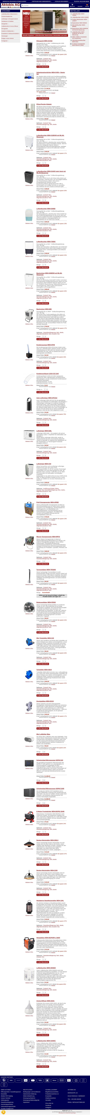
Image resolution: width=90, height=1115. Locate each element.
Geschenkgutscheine (7, 1104)
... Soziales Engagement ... (61, 1)
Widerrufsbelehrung (28, 1096)
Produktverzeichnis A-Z (52, 1094)
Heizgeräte (4, 23)
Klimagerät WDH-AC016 (44, 41)
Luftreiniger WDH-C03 (43, 464)
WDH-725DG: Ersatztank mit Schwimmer (79, 37)
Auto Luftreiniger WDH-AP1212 (46, 398)
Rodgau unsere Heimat (7, 38)
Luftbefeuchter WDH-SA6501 (46, 1041)
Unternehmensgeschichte (8, 1106)
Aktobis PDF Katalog (7, 1096)
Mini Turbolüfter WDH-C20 (45, 638)
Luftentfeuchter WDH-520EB (45, 208)
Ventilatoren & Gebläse (7, 21)
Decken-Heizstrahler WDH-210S (46, 870)
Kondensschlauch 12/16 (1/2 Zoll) (47, 373)
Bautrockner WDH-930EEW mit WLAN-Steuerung (49, 274)
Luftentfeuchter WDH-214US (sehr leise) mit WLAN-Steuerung (51, 172)
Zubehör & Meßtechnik (7, 31)
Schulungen (4, 36)
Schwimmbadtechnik (6, 16)
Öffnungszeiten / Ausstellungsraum (11, 1092)
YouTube (48, 1109)
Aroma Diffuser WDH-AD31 (45, 1001)
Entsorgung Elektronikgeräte (31, 1100)
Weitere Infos (29, 55)
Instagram (48, 1107)
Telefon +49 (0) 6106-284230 (81, 1)
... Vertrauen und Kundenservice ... (41, 1)
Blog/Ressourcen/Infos (51, 1092)
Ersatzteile (48, 1096)
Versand (53, 55)
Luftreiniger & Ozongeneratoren (9, 19)
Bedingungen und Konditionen (31, 1092)
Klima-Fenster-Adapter (44, 104)
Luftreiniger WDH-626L (44, 431)
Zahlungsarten (5, 1100)
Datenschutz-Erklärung (29, 1094)
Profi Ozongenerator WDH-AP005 (47, 502)
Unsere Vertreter (5, 1098)
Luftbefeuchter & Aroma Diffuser (9, 26)
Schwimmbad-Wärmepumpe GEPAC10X (49, 760)
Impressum (26, 1102)
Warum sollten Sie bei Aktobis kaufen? (14, 1)
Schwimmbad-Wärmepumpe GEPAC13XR (50, 788)
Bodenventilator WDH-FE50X (46, 602)
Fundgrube (4, 41)
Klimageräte (4, 28)
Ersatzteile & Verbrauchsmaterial (10, 33)
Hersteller (48, 1100)
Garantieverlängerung (7, 1102)
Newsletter (4, 1094)
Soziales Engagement (7, 1108)
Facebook (48, 1105)
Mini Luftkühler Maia (43, 734)
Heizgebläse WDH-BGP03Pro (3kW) (48, 938)
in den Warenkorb (42, 66)
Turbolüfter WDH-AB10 (44, 669)
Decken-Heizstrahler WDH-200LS (47, 840)
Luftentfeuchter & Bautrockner (9, 14)
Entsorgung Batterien (29, 1098)
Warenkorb (72, 6)
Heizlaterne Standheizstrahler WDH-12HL (50, 900)
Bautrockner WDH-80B (44, 309)
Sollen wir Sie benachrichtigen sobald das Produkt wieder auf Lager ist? (52, 596)
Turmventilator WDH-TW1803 (46, 569)
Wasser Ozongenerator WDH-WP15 (48, 536)
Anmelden (80, 6)
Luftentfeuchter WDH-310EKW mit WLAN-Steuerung (50, 136)
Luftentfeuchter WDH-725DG (45, 241)
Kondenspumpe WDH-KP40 (45, 345)
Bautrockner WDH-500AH (79, 23)
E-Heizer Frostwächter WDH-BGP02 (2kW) (50, 811)
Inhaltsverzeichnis (50, 1098)
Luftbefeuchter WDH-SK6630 (46, 968)
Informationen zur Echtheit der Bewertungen (67, 1113)
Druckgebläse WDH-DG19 (45, 701)
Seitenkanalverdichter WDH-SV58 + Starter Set (50, 73)
